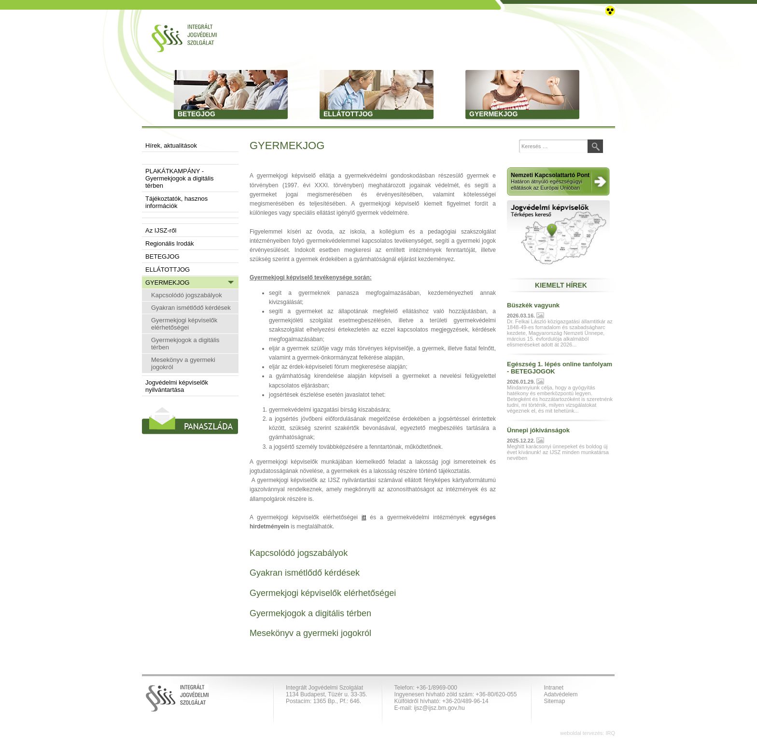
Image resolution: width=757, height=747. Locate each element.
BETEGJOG (162, 256)
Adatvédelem (560, 694)
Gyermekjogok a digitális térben (185, 343)
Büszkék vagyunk (533, 305)
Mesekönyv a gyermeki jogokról (183, 363)
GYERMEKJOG (167, 282)
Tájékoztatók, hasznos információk (176, 202)
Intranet (553, 687)
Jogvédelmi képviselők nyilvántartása (176, 386)
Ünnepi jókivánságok (538, 430)
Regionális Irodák (169, 243)
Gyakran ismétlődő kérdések (191, 307)
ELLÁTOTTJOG (167, 269)
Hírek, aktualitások (171, 145)
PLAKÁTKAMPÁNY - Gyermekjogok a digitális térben (179, 178)
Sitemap (554, 701)
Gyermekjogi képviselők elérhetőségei (184, 324)
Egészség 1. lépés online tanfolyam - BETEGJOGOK (559, 367)
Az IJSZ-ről (160, 230)
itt (364, 517)
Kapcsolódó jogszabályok (186, 295)
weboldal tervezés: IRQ (587, 733)
